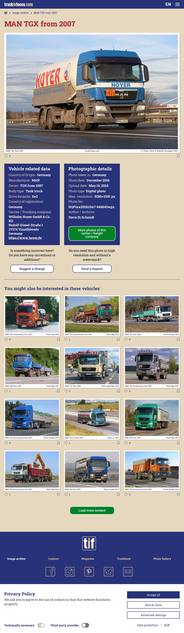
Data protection (147, 625)
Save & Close (153, 605)
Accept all (153, 595)
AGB (167, 625)
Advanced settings (153, 615)
